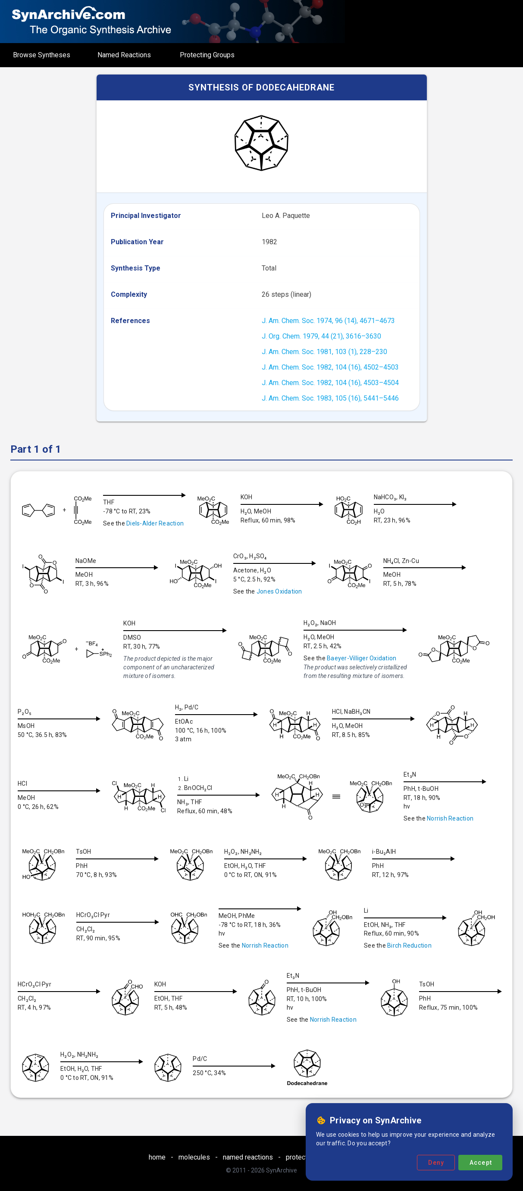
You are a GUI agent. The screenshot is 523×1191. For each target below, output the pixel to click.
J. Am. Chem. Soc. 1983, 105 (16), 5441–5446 (330, 398)
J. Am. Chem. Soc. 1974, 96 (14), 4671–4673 (328, 321)
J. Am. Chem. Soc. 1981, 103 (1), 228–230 (324, 352)
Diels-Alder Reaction (155, 523)
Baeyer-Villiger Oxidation (361, 658)
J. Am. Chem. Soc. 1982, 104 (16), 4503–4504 (330, 383)
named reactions (248, 1157)
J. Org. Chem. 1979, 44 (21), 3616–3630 (321, 336)
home (157, 1157)
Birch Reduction (416, 945)
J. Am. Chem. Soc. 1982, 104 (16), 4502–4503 (330, 367)
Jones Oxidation (283, 591)
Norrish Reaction (457, 818)
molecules (194, 1157)
